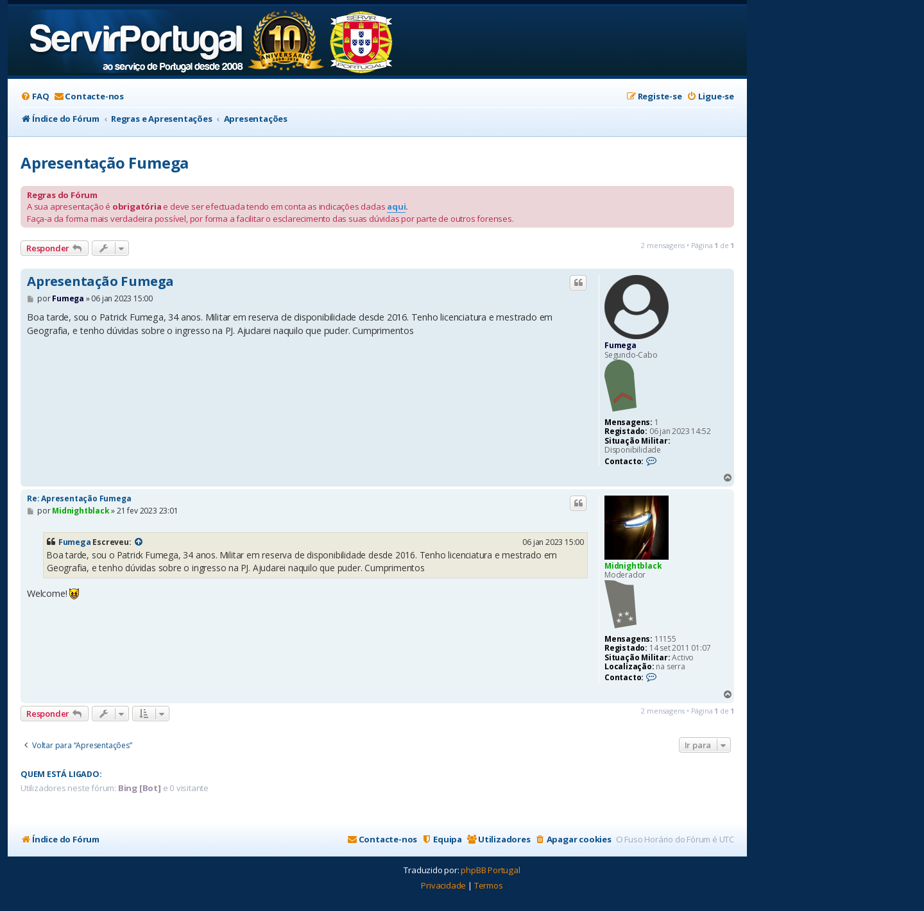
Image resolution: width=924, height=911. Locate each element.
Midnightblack (633, 565)
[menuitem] (35, 96)
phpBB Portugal (490, 870)
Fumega (620, 345)
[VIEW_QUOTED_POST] (138, 542)
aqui (396, 206)
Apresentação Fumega (105, 162)
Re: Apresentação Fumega (79, 498)
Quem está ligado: (61, 774)
